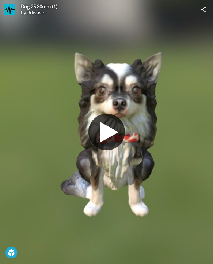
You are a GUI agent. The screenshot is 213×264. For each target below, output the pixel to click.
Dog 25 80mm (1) (39, 6)
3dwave (35, 12)
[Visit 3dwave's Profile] (9, 9)
